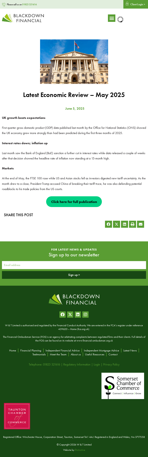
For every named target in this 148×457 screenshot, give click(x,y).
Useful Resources (94, 354)
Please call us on (22, 4)
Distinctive (80, 450)
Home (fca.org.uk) (79, 329)
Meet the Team (58, 354)
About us (76, 354)
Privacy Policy (111, 364)
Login (97, 364)
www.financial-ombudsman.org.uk (94, 340)
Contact (113, 354)
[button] (134, 18)
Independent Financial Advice (63, 350)
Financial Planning (30, 350)
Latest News (130, 350)
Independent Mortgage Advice (101, 350)
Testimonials (39, 354)
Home (12, 350)
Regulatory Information (77, 364)
